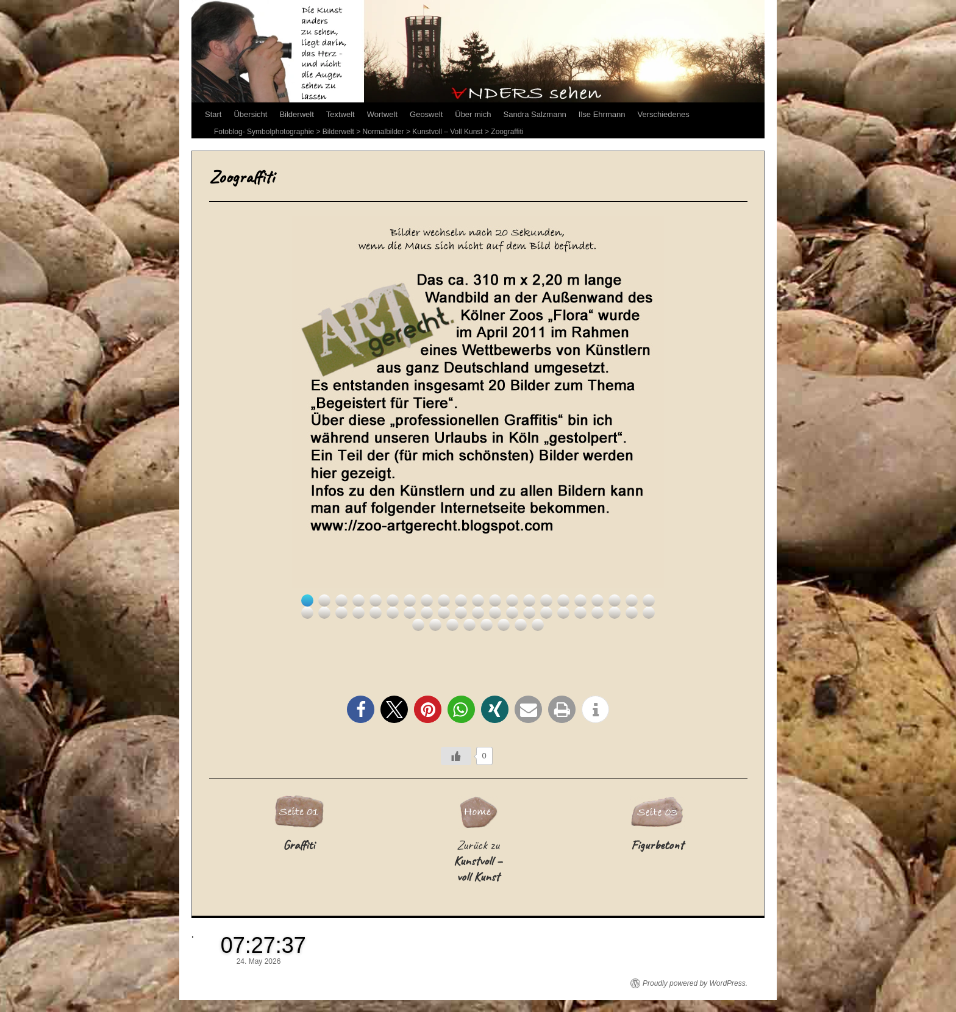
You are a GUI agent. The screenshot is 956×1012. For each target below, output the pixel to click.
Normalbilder (383, 131)
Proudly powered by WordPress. (695, 983)
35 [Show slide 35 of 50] (529, 613)
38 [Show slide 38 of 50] (580, 613)
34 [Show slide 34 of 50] (512, 613)
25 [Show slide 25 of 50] (358, 613)
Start (213, 114)
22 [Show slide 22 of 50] (307, 613)
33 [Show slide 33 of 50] (495, 613)
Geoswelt (426, 114)
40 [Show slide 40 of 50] (614, 613)
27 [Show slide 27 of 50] (393, 613)
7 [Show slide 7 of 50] (410, 600)
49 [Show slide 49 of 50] (521, 625)
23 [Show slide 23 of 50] (324, 613)
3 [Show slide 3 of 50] (341, 600)
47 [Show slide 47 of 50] (486, 625)
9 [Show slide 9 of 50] (444, 600)
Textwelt (340, 114)
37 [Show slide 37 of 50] (563, 613)
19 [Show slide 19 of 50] (614, 600)
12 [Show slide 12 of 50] (495, 600)
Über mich (473, 114)
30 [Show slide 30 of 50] (444, 613)
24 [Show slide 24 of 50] (341, 613)
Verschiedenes (663, 114)
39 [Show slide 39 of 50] (597, 613)
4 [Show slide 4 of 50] (358, 600)
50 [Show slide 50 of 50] (538, 625)
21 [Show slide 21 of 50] (649, 600)
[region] (478, 423)
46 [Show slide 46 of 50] (469, 625)
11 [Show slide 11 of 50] (478, 600)
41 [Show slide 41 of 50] (632, 613)
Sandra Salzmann (535, 114)
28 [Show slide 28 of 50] (410, 613)
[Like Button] (456, 756)
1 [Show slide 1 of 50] (307, 600)
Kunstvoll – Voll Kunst (447, 131)
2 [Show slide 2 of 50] (324, 600)
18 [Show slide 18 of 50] (597, 600)
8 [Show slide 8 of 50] (427, 600)
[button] (360, 709)
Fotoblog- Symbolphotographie (264, 131)
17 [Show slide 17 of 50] (580, 600)
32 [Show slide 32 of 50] (478, 613)
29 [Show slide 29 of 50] (427, 613)
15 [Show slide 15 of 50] (546, 600)
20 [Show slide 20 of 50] (632, 600)
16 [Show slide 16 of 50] (563, 600)
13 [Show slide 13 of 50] (512, 600)
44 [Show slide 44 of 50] (435, 625)
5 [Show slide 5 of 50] (375, 600)
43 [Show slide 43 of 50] (418, 625)
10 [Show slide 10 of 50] (461, 600)
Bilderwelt (296, 114)
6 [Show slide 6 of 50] (393, 600)
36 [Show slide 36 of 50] (546, 613)
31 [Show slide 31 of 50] (461, 613)
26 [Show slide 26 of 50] (375, 613)
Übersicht (250, 114)
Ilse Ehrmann (602, 114)
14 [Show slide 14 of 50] (529, 600)
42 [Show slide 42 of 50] (649, 613)
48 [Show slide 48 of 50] (504, 625)
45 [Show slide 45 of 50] (452, 625)
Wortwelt (382, 114)
